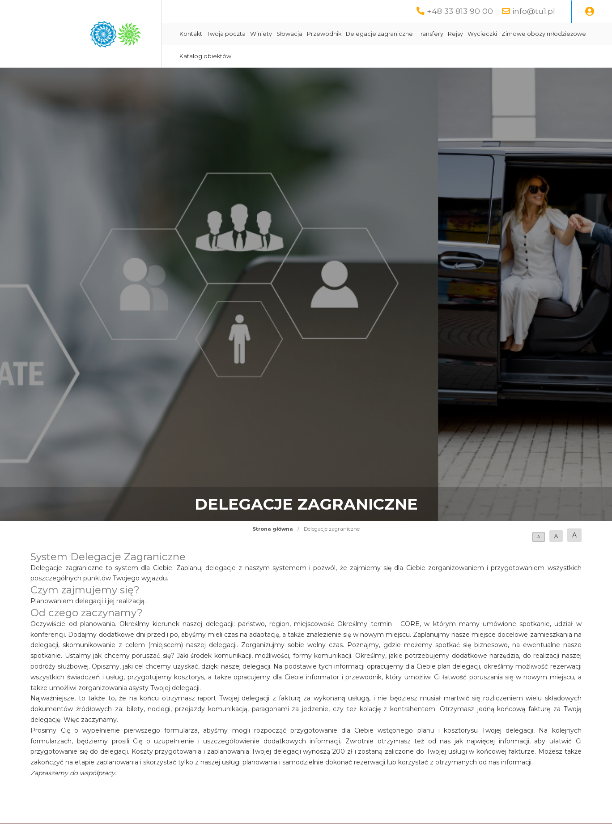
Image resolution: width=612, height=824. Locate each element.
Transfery (430, 33)
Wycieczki (482, 33)
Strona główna (272, 529)
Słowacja (289, 33)
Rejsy (455, 33)
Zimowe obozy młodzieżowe (544, 33)
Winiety (261, 33)
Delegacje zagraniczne (379, 33)
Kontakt (190, 33)
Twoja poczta (226, 33)
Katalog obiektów (205, 56)
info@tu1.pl (533, 11)
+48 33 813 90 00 (460, 11)
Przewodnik (324, 33)
